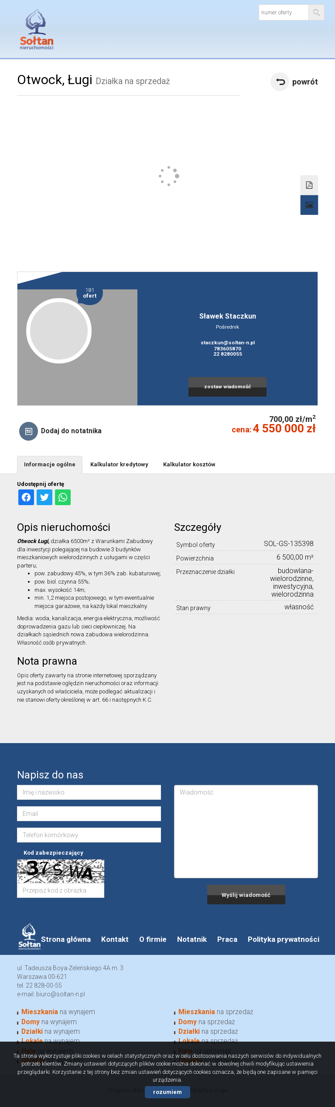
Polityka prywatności (283, 939)
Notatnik (192, 939)
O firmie (153, 939)
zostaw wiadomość (227, 387)
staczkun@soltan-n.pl (228, 343)
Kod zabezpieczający (53, 852)
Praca (227, 939)
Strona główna (66, 939)
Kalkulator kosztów (189, 464)
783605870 (227, 349)
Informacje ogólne (49, 464)
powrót (305, 81)
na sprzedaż (215, 1012)
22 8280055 (227, 354)
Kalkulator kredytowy (119, 464)
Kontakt (115, 939)
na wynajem (58, 1012)
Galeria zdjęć (309, 205)
